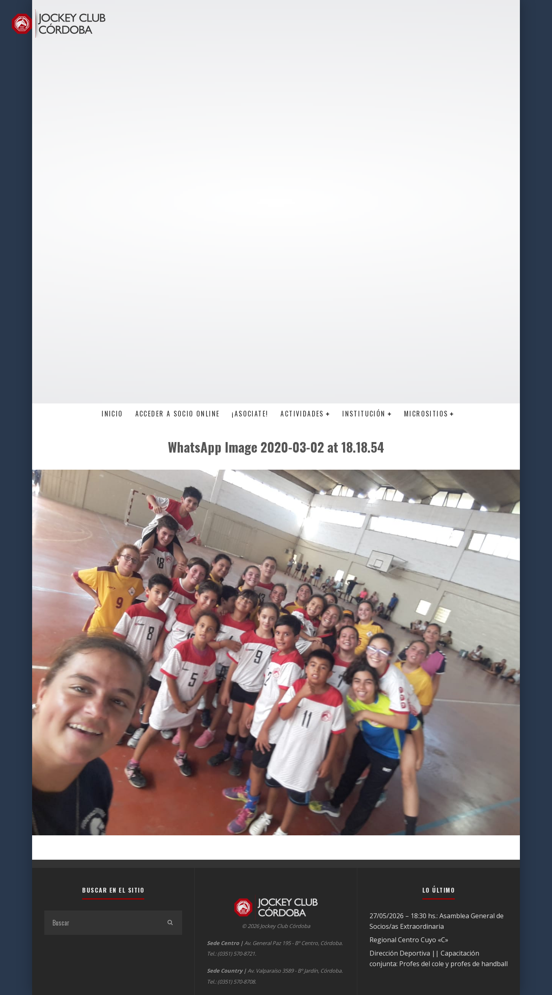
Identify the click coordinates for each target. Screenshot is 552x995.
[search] (170, 922)
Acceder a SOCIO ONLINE (177, 413)
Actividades (302, 413)
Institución (363, 413)
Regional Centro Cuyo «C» (408, 939)
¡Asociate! (250, 413)
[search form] (101, 922)
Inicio (112, 413)
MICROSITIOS (426, 413)
